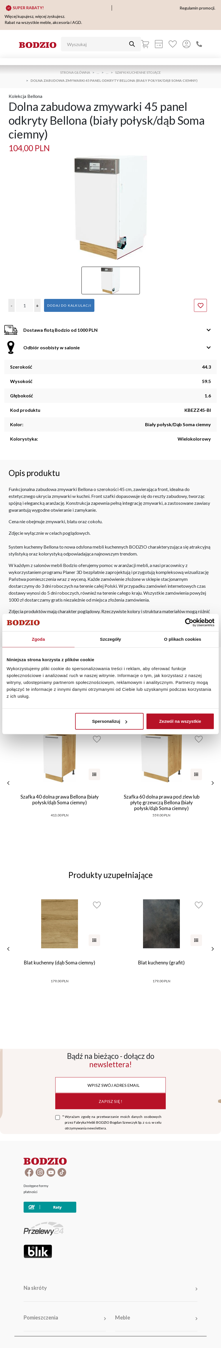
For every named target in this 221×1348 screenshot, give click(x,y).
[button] (11, 305)
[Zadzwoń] (199, 44)
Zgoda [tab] (38, 638)
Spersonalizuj (109, 721)
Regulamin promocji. (197, 7)
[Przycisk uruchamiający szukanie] (132, 44)
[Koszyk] (145, 44)
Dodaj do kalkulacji (69, 305)
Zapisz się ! (110, 1101)
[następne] (212, 783)
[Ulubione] (173, 44)
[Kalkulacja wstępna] (159, 44)
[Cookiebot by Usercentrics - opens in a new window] (189, 622)
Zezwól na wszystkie (180, 721)
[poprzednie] (8, 783)
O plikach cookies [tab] (182, 638)
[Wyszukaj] (96, 44)
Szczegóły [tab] (110, 638)
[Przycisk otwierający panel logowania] (186, 44)
